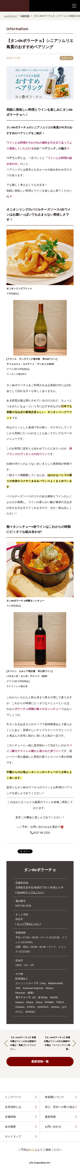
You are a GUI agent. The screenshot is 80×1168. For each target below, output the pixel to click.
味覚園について (54, 1097)
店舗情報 (10, 1116)
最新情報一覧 (29, 1061)
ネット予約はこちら (28, 923)
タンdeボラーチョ (40, 870)
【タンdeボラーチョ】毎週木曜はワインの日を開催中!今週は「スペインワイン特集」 (57, 1043)
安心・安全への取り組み (60, 1106)
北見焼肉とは (13, 1106)
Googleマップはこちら (30, 892)
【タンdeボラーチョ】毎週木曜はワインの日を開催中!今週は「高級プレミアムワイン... (23, 1043)
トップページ (10, 16)
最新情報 (25, 16)
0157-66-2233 (23, 905)
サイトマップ (13, 1136)
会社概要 (10, 1126)
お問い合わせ (53, 1126)
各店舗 (33, 1149)
